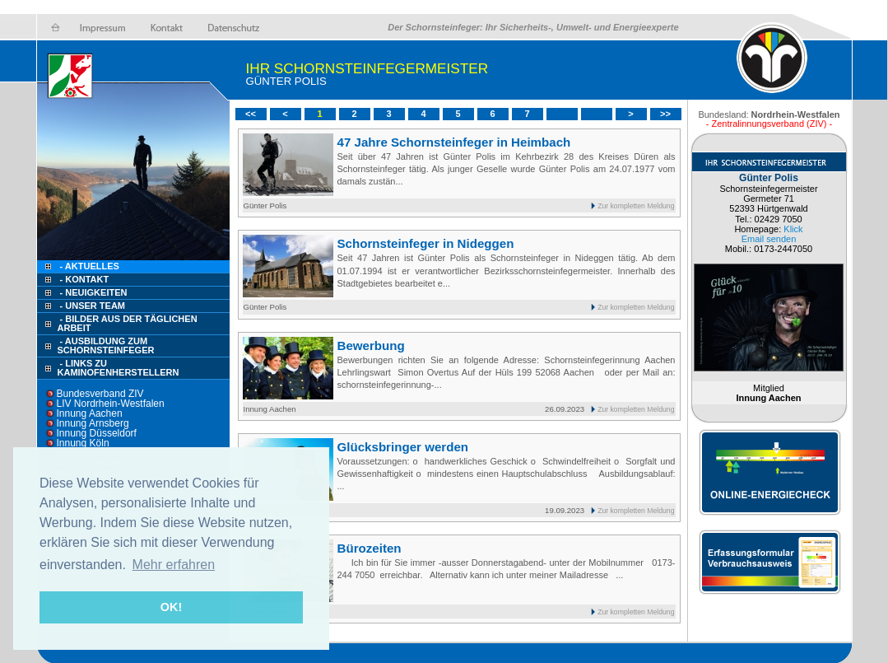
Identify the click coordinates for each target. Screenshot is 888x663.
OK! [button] (171, 607)
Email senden (769, 239)
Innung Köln (83, 443)
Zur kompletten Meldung (635, 206)
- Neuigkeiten (94, 292)
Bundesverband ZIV (100, 393)
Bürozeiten (369, 548)
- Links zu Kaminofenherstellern (118, 367)
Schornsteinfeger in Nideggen (425, 243)
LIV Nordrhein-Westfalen (111, 403)
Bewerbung (371, 346)
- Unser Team (92, 305)
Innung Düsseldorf (97, 433)
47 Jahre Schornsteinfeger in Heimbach (454, 142)
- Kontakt (83, 279)
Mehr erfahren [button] (174, 565)
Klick (792, 229)
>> (665, 114)
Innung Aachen (90, 413)
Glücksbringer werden (403, 447)
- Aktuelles (88, 266)
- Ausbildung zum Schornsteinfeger (106, 345)
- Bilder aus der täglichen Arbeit (128, 323)
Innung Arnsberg (93, 423)
